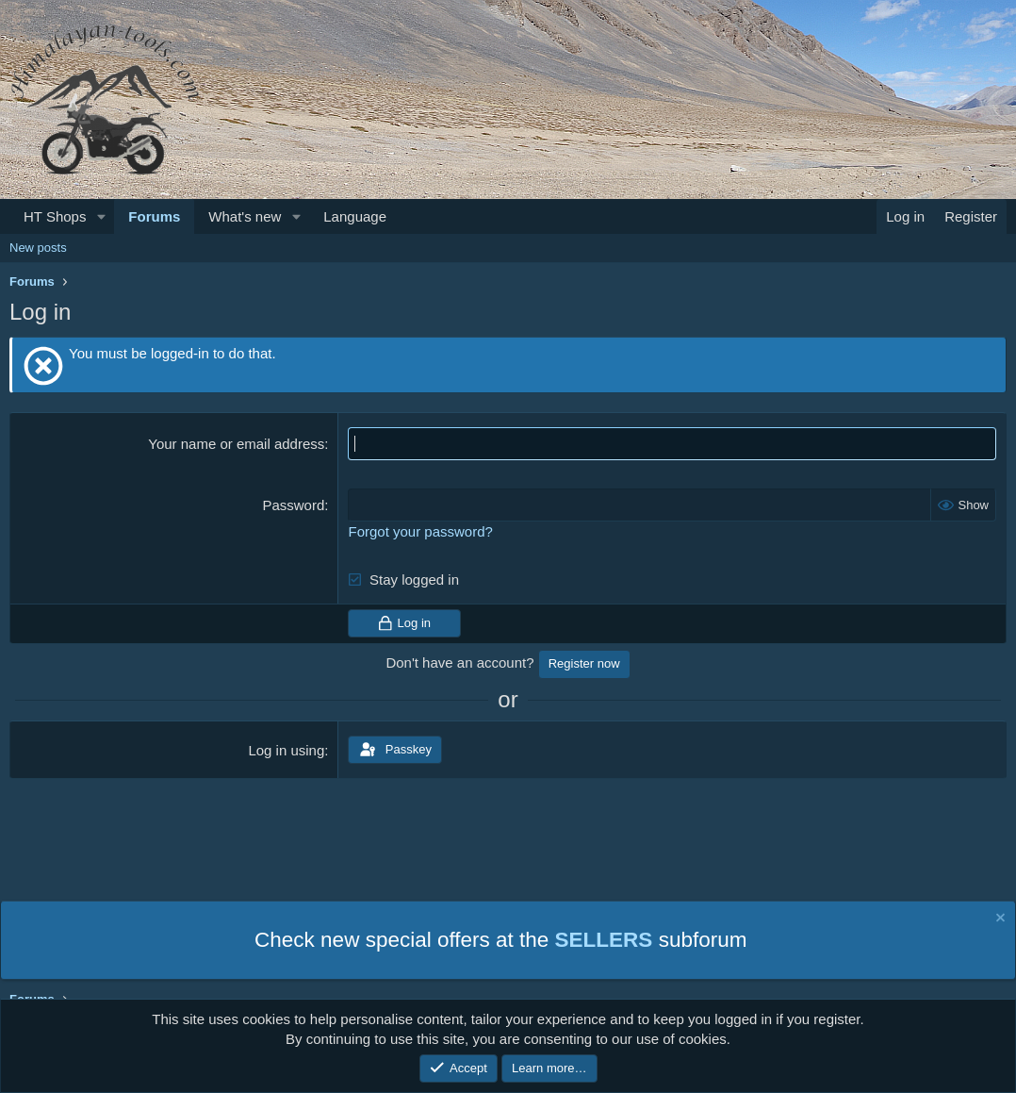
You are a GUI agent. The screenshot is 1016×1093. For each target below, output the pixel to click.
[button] (101, 216)
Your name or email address (236, 444)
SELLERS (604, 940)
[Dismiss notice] (999, 920)
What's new (244, 216)
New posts (38, 247)
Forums (154, 216)
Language (354, 216)
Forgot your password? (420, 531)
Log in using (286, 750)
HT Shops (55, 216)
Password (293, 505)
